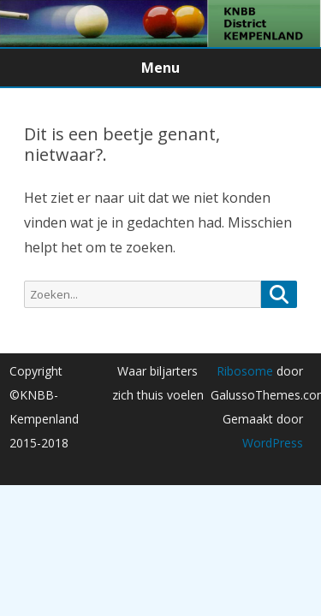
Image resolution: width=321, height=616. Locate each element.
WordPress (272, 443)
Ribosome (245, 371)
